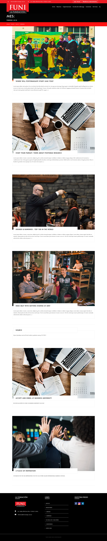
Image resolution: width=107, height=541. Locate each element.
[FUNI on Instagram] (79, 503)
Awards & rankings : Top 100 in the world (34, 229)
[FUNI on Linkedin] (82, 503)
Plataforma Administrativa (90, 1)
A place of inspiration (26, 471)
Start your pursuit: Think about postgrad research (39, 153)
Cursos (48, 511)
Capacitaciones (67, 6)
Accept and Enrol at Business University (34, 398)
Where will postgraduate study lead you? (34, 81)
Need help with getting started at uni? (33, 306)
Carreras (48, 515)
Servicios (95, 6)
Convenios (88, 6)
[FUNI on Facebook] (76, 503)
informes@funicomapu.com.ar (18, 1)
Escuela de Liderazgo (78, 6)
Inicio (53, 6)
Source (19, 330)
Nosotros (59, 6)
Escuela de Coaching (52, 520)
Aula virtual (77, 1)
